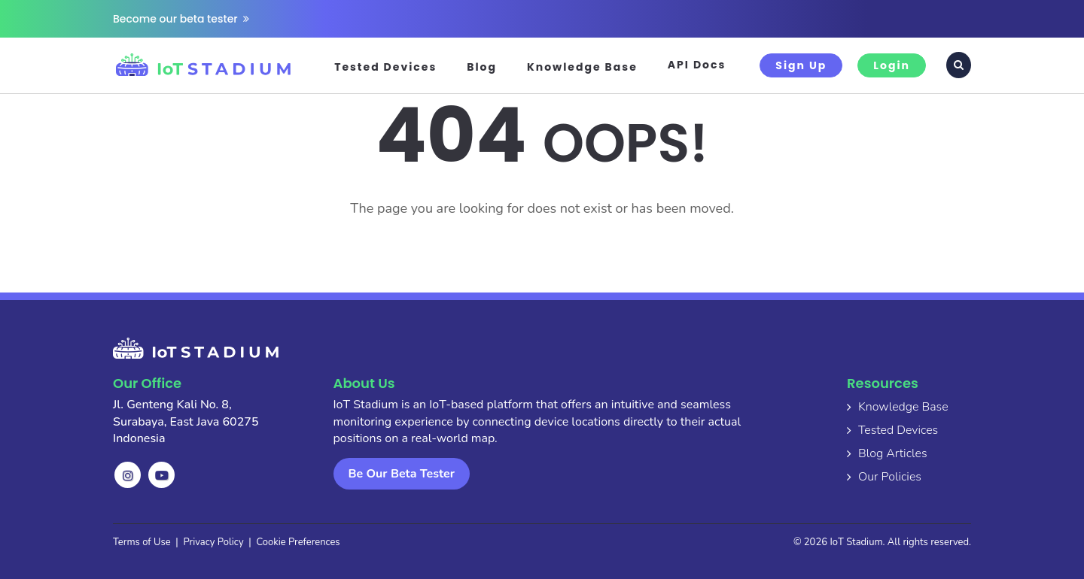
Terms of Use (142, 542)
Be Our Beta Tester (402, 473)
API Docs (697, 64)
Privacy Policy (214, 542)
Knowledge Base (582, 66)
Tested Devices (385, 66)
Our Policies (889, 476)
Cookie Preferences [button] (298, 542)
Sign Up (801, 65)
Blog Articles (892, 453)
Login (891, 65)
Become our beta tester (181, 18)
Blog (482, 66)
